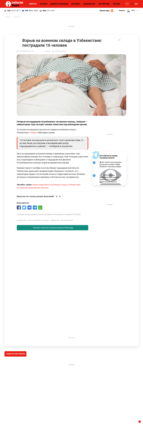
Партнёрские (103, 4)
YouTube (116, 4)
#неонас (48, 51)
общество (55, 220)
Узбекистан (22, 220)
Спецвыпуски (89, 4)
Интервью (75, 4)
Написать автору (60, 51)
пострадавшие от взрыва (39, 220)
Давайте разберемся (59, 4)
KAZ (136, 4)
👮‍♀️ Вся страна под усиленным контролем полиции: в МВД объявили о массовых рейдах (110, 164)
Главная (7, 17)
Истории (43, 4)
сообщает (33, 132)
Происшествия (67, 220)
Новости (33, 4)
